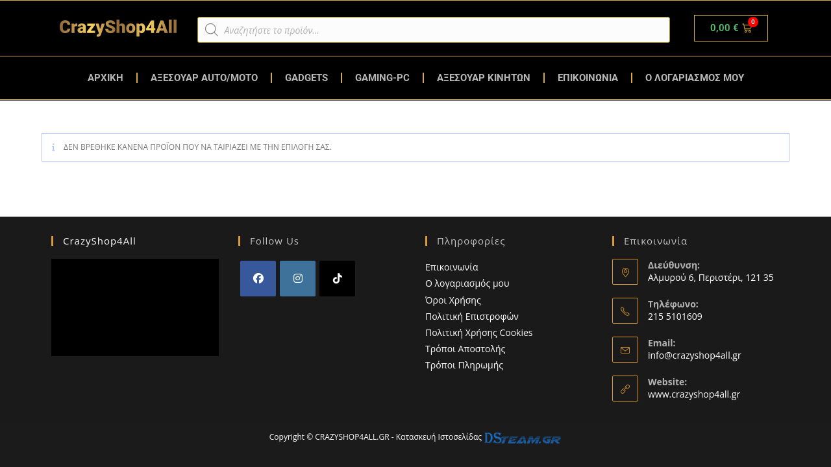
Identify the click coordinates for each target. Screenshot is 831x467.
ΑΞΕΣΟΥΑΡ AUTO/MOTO (204, 78)
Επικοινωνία (451, 263)
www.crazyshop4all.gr (694, 390)
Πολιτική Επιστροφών (472, 312)
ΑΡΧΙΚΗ (105, 78)
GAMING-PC (382, 78)
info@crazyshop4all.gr (694, 351)
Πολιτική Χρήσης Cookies (479, 328)
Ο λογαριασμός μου (467, 280)
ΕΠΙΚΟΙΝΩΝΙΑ (588, 78)
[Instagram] (298, 275)
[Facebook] (258, 275)
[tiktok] (337, 275)
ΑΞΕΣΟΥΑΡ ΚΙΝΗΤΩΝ (483, 78)
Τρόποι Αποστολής (465, 345)
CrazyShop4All (99, 237)
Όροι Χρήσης (453, 296)
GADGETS (306, 78)
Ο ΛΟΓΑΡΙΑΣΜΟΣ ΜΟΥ (694, 78)
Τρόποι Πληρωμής (464, 361)
